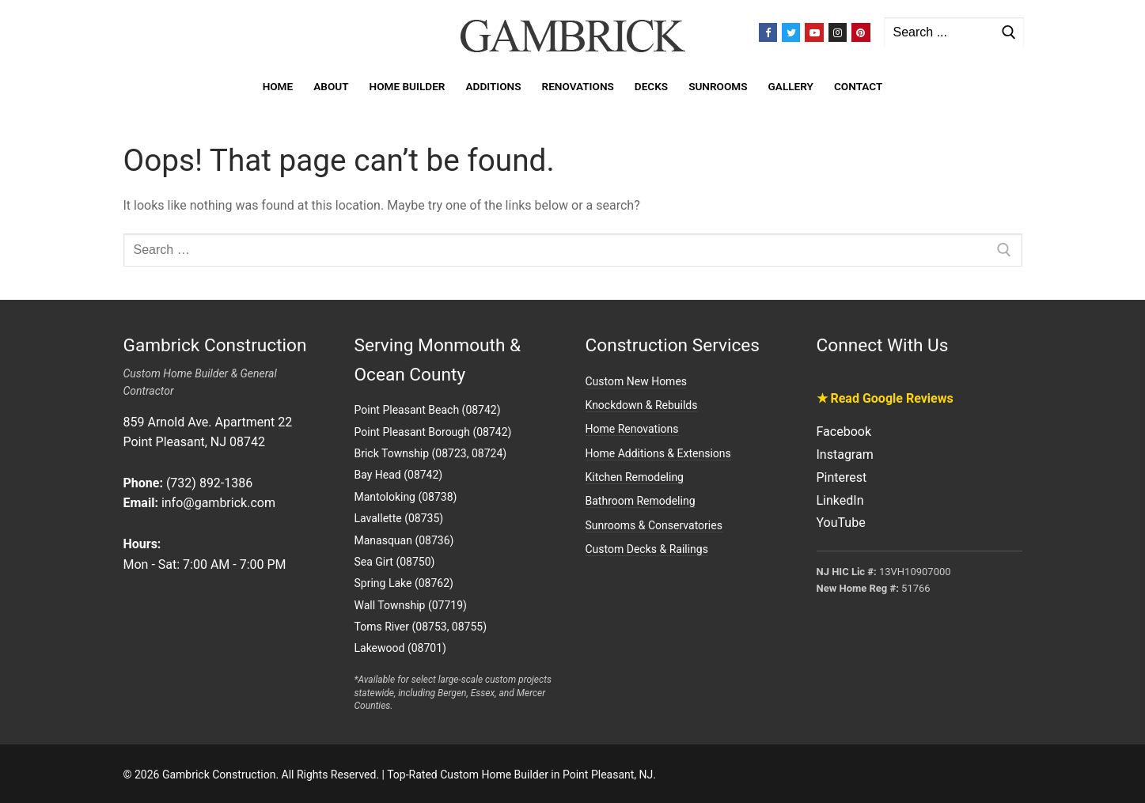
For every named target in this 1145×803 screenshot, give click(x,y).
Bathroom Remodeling (641, 500)
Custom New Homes (637, 381)
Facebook (844, 431)
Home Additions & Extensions (658, 453)
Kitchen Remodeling (635, 477)
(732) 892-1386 (209, 483)
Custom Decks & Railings (647, 549)
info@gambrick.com (218, 502)
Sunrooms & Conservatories (654, 525)
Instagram (845, 454)
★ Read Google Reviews (885, 398)
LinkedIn (840, 500)
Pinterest (842, 477)
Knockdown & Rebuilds (642, 405)
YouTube (841, 522)
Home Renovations (632, 428)
